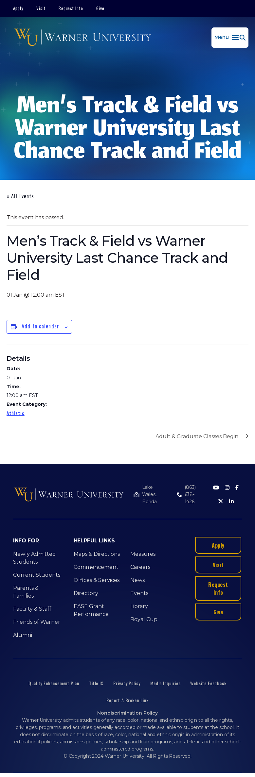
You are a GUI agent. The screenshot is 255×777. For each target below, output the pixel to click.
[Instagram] (227, 488)
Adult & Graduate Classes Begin (196, 436)
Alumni (22, 635)
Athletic (16, 412)
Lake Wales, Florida (149, 494)
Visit (41, 8)
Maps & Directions (97, 554)
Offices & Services (96, 580)
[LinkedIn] (231, 501)
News (137, 580)
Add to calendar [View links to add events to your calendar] (40, 326)
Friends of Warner (36, 622)
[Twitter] (220, 501)
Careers (140, 567)
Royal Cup (143, 619)
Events (139, 593)
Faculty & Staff (32, 609)
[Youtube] (216, 488)
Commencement (96, 567)
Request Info (71, 8)
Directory (86, 593)
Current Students (36, 575)
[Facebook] (237, 488)
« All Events (20, 196)
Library (139, 606)
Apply (18, 8)
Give (100, 8)
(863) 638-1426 (190, 494)
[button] (229, 37)
